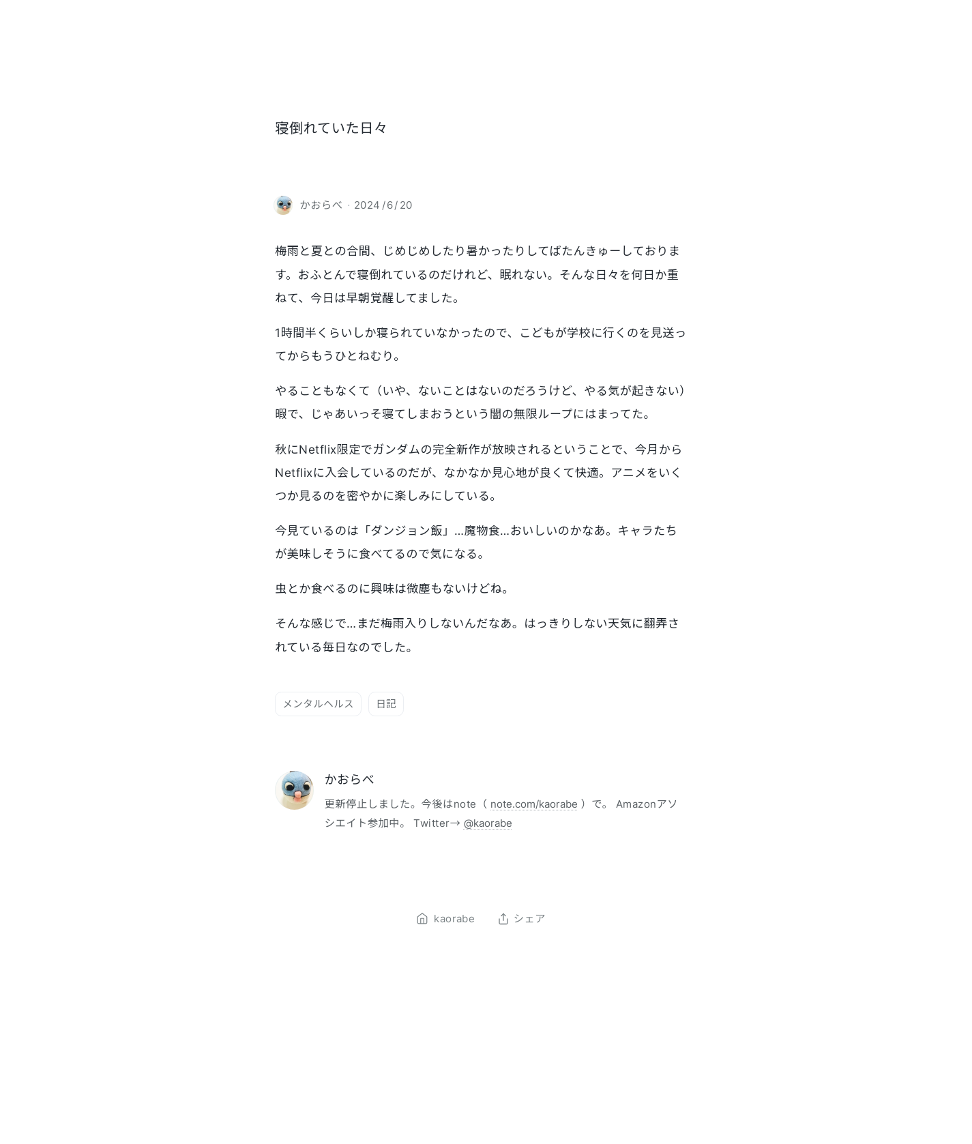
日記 (386, 703)
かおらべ (349, 779)
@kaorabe (488, 823)
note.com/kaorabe (534, 803)
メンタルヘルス (318, 703)
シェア (521, 919)
